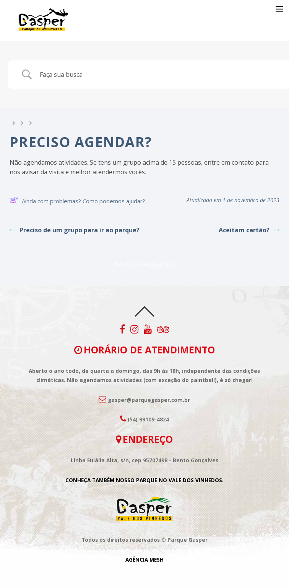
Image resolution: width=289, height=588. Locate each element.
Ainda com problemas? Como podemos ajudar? (77, 201)
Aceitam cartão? (249, 230)
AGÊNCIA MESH (144, 559)
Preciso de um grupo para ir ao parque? (75, 230)
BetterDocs (163, 263)
